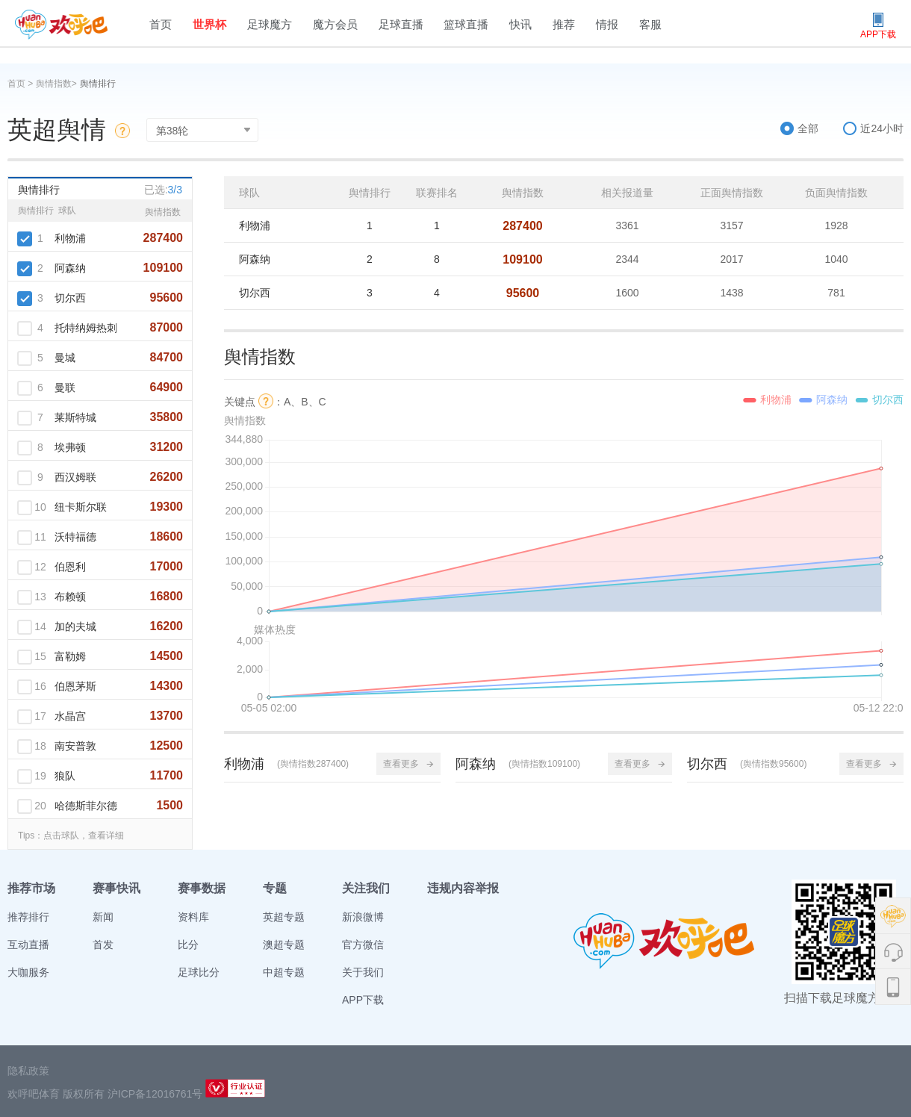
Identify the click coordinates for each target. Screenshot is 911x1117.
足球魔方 (269, 24)
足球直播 (401, 24)
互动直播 (28, 944)
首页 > (21, 83)
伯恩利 (70, 567)
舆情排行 (98, 83)
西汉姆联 (75, 477)
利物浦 (70, 238)
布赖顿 (70, 597)
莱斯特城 (75, 417)
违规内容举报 (463, 888)
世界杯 (209, 24)
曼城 (65, 358)
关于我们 (363, 972)
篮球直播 (466, 24)
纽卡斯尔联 (81, 507)
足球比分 (199, 972)
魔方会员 (335, 24)
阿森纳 (70, 268)
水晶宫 (70, 716)
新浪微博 (363, 917)
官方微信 (363, 944)
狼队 (65, 776)
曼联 (65, 387)
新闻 (103, 917)
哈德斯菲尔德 (86, 806)
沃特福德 (75, 537)
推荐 (564, 24)
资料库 (193, 917)
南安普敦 (75, 746)
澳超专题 (284, 944)
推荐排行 (28, 917)
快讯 (520, 24)
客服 (650, 24)
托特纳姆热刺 (86, 328)
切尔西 (70, 298)
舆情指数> (56, 83)
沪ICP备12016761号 (155, 1094)
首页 (160, 24)
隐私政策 (28, 1071)
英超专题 (284, 917)
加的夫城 (75, 626)
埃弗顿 (70, 447)
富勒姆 (70, 656)
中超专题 (284, 972)
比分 (188, 944)
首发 (103, 944)
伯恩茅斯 (75, 686)
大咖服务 (28, 972)
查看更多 (408, 764)
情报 (607, 24)
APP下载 (363, 1000)
